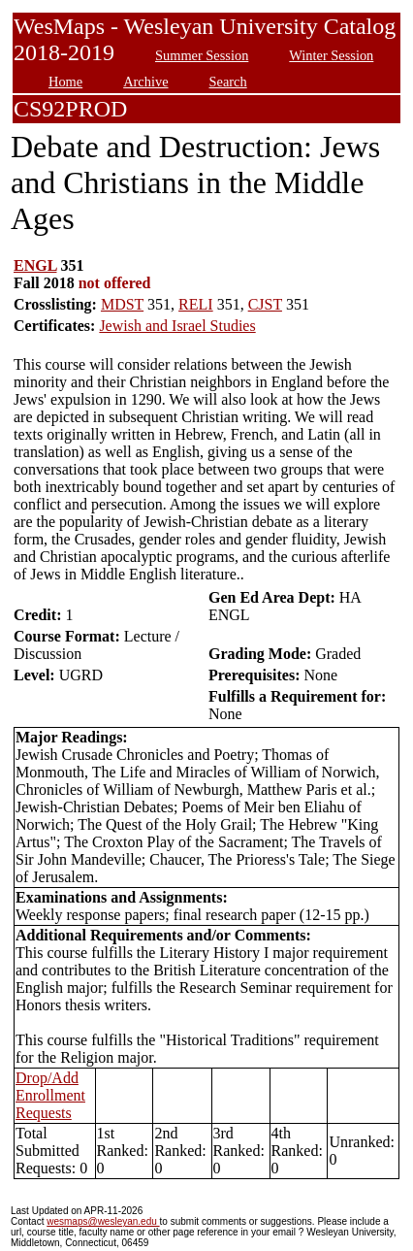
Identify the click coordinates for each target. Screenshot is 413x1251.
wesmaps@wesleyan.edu (103, 1221)
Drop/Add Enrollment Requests (50, 1095)
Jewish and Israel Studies (177, 325)
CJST (265, 304)
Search (228, 81)
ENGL (35, 265)
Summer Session (201, 55)
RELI (195, 304)
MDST (122, 304)
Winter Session (331, 55)
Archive (145, 81)
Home (65, 81)
